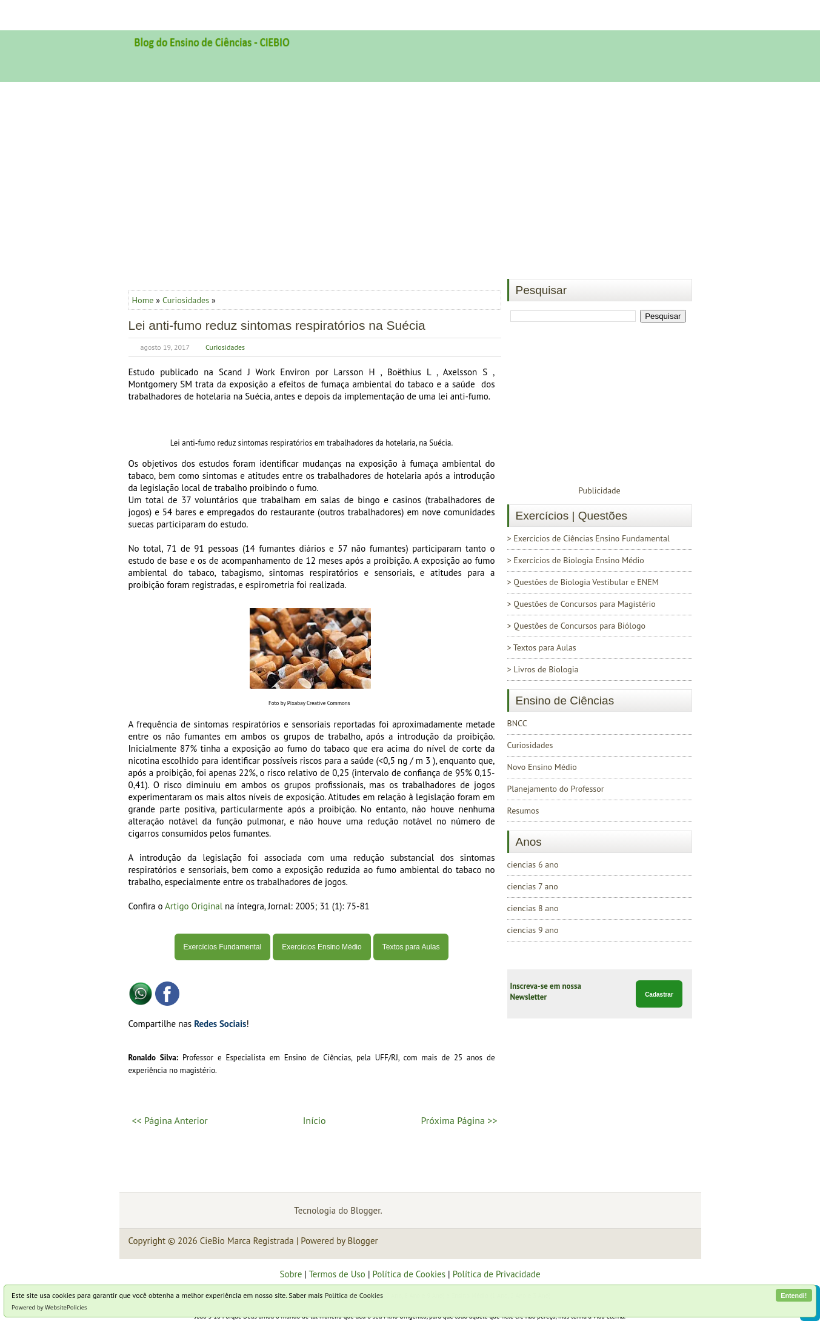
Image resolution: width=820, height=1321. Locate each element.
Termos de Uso (336, 1274)
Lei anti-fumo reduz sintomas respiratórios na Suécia (276, 325)
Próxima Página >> (459, 1120)
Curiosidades (185, 300)
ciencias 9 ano (533, 930)
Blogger (365, 1210)
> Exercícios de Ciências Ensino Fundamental (588, 538)
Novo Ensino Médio (542, 766)
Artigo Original (193, 906)
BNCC (517, 723)
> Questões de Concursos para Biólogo (576, 625)
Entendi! (794, 1295)
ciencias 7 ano (532, 886)
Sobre (290, 1274)
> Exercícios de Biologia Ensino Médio (575, 560)
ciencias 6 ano (533, 864)
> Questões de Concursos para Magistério (581, 603)
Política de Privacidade (497, 1274)
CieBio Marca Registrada (247, 1240)
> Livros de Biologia (543, 669)
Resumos (523, 810)
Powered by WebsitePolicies (49, 1307)
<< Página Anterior (170, 1120)
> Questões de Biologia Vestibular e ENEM (583, 582)
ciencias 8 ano (533, 908)
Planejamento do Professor (555, 788)
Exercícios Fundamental (223, 947)
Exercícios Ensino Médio (321, 947)
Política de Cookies (354, 1295)
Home (144, 300)
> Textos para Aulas (541, 647)
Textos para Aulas (411, 947)
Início (314, 1120)
